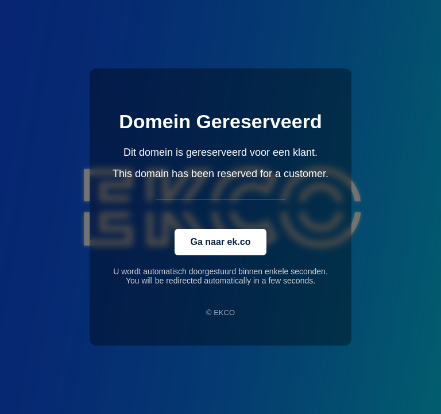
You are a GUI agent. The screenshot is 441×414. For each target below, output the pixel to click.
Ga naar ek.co (221, 242)
